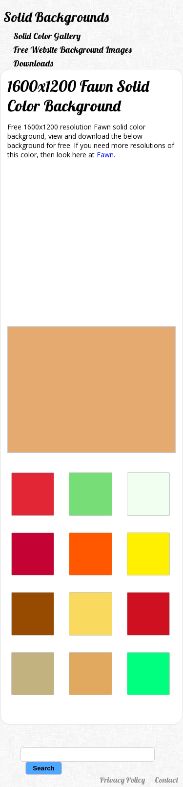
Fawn (105, 154)
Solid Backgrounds (56, 16)
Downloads (33, 63)
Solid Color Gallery (47, 36)
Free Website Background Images (72, 49)
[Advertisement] (91, 244)
